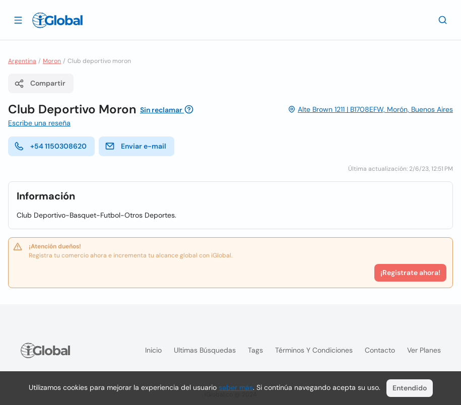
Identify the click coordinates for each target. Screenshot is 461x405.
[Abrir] (18, 20)
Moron (52, 61)
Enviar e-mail (135, 146)
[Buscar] (443, 20)
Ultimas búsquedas (205, 350)
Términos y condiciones (314, 350)
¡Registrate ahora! (410, 272)
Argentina (22, 61)
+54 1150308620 (50, 146)
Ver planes (424, 350)
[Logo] (57, 20)
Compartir (39, 84)
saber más (236, 387)
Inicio (153, 350)
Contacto (380, 350)
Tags (255, 350)
